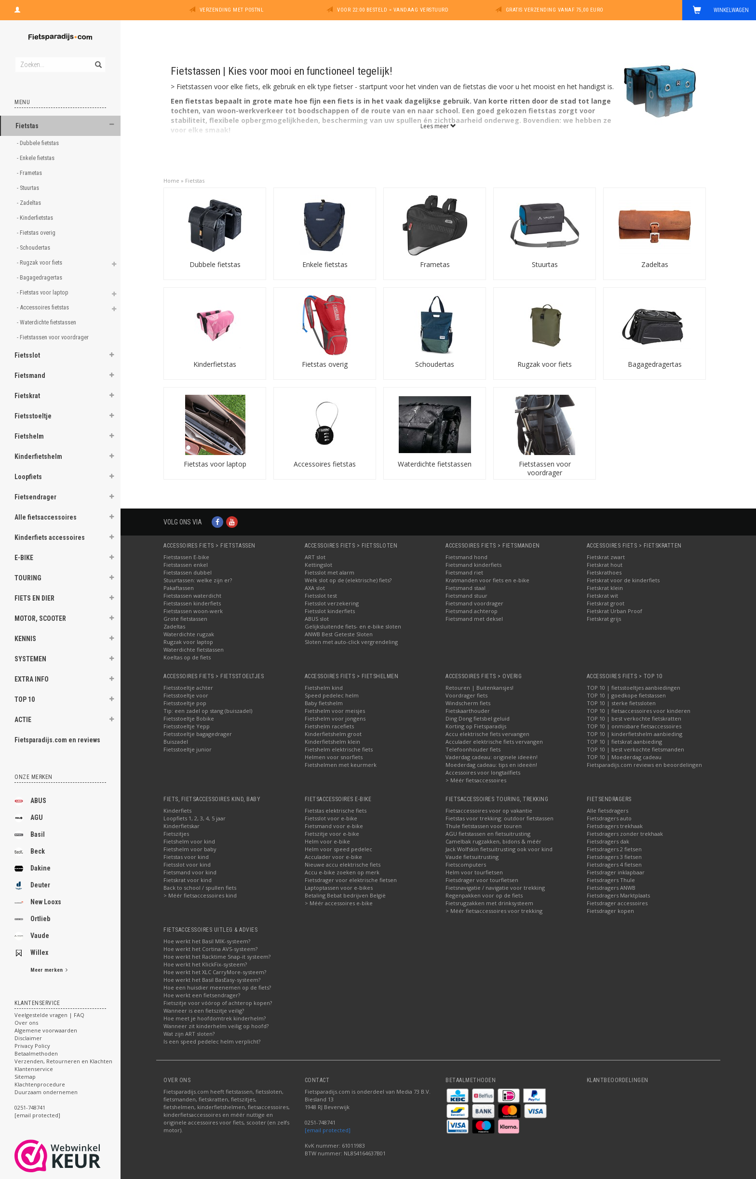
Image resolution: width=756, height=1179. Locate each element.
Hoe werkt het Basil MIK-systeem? (206, 941)
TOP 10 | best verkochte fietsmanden (635, 749)
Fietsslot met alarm (329, 572)
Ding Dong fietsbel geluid (478, 718)
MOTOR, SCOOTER (40, 618)
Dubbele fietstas (215, 264)
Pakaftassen (178, 587)
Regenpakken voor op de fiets (484, 895)
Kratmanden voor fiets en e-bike (487, 580)
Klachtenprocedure (39, 1084)
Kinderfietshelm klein (332, 741)
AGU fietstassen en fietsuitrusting (488, 833)
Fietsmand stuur (466, 595)
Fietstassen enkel (185, 564)
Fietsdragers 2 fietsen (614, 849)
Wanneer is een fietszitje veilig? (203, 1010)
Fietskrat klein (605, 587)
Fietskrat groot (605, 603)
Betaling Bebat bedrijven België (345, 895)
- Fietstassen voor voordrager (53, 337)
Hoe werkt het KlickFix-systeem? (205, 964)
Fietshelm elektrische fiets (339, 749)
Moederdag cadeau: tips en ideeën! (491, 764)
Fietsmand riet (464, 572)
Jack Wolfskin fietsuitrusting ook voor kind (499, 849)
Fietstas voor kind (186, 856)
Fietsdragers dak (608, 841)
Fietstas (27, 126)
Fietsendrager (35, 497)
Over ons (26, 1022)
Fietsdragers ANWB (611, 887)
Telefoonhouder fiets (473, 749)
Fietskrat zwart (606, 557)
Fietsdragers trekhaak (615, 826)
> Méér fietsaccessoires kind (200, 895)
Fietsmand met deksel (474, 618)
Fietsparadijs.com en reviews (57, 740)
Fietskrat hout (604, 564)
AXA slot (315, 587)
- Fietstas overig (37, 232)
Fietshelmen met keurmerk (341, 764)
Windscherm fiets (468, 703)
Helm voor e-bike (327, 841)
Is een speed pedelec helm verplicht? (211, 1041)
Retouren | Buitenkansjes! (479, 687)
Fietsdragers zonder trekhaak (625, 833)
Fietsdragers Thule (611, 880)
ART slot (315, 557)
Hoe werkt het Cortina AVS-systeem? (210, 948)
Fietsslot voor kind (187, 864)
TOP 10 (24, 699)
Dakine (32, 868)
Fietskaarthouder (468, 710)
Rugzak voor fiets (544, 364)
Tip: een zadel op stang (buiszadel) (207, 710)
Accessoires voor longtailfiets (483, 772)
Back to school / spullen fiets (199, 887)
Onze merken (33, 777)
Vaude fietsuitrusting (472, 856)
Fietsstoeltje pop (184, 703)
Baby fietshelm (324, 703)
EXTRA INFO (31, 679)
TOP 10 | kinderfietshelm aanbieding (634, 733)
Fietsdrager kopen (610, 910)
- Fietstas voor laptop (43, 292)
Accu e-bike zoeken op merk (342, 872)
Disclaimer (28, 1038)
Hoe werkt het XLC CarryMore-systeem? (214, 972)
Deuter (32, 885)
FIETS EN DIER (34, 598)
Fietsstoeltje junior (187, 749)
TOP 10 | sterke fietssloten (621, 703)
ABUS (30, 801)
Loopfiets (28, 477)
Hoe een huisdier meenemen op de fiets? (217, 987)
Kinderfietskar (181, 826)
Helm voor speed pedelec (338, 849)
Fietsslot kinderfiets (330, 611)
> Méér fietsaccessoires (476, 780)
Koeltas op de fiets (187, 657)
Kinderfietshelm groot (333, 733)
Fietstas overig (325, 364)
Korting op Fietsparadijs (476, 726)
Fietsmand (29, 375)
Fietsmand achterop (472, 611)
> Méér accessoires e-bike (339, 903)
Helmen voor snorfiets (334, 757)
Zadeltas (654, 264)
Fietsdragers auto (609, 818)
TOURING (27, 578)
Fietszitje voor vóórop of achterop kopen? (217, 1002)
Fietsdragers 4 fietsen (614, 864)
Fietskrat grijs (604, 618)
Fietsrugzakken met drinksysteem (489, 903)
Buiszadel (175, 741)
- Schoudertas (34, 247)
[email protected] (328, 1130)
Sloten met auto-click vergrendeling (351, 641)
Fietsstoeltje (33, 416)
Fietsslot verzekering (332, 603)
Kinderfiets (177, 810)
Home (171, 180)
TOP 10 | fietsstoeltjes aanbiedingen (633, 687)
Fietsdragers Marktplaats (618, 895)
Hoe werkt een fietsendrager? (201, 995)
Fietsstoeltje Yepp (186, 726)
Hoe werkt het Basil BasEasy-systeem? (211, 979)
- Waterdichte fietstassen (47, 322)
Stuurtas (545, 264)
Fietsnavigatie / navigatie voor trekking (495, 887)
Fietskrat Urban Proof (614, 611)
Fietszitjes (176, 833)
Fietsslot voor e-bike (331, 818)
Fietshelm (29, 436)
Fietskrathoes (604, 572)
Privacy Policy (32, 1045)
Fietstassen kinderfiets (192, 603)
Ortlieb (32, 919)
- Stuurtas (28, 187)
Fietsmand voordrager (474, 603)
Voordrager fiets (466, 695)
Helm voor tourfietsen (474, 872)
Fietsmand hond (466, 557)
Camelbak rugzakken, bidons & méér (493, 841)
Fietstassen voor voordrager (545, 468)
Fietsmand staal (466, 587)
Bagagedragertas (655, 364)
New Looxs (37, 902)
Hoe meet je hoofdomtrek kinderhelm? (214, 1018)
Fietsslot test (321, 595)
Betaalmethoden (36, 1053)
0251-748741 (29, 1107)
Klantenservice (33, 1068)
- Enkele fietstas (36, 157)
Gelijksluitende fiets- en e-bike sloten (353, 626)
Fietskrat (27, 396)
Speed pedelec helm (332, 695)
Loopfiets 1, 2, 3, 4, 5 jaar (194, 818)
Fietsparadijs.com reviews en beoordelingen (644, 764)
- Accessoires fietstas (43, 307)
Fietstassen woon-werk (193, 611)
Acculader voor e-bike (333, 856)
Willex (31, 953)
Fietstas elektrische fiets (335, 810)
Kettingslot (318, 564)
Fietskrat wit (602, 595)
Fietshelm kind (324, 687)
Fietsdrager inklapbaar (616, 872)
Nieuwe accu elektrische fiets (342, 864)
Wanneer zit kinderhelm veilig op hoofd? (216, 1026)
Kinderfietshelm (38, 456)
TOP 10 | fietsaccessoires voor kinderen (638, 710)
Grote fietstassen (185, 618)
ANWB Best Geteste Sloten (339, 634)
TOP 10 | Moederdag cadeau (624, 757)
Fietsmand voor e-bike (334, 826)
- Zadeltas (29, 202)
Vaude (31, 936)
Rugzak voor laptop (188, 641)
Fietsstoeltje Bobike (188, 718)
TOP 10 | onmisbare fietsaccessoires (634, 726)
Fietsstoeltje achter (188, 687)
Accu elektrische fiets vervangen (487, 733)
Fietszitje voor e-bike (332, 833)
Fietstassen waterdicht (192, 595)
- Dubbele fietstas (38, 143)
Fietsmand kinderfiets (473, 564)
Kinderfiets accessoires (49, 537)
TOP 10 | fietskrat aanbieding (624, 741)
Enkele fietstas (325, 264)
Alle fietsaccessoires (45, 517)
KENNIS (25, 639)
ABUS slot (317, 618)
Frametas (435, 264)
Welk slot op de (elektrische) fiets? (348, 580)
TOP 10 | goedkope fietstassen (626, 695)
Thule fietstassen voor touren (484, 826)
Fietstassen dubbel (187, 572)
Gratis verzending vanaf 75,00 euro (555, 10)
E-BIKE (23, 558)
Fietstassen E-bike (186, 557)
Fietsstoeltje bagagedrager (197, 733)
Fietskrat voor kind (187, 880)
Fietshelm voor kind (189, 841)
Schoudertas (434, 364)
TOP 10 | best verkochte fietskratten (634, 718)
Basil (29, 835)
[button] (111, 125)
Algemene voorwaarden (45, 1030)
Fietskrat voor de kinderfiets (623, 580)
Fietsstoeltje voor (185, 695)
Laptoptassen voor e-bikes (339, 887)
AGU (28, 818)
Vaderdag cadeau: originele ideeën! (492, 757)
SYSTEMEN (30, 659)
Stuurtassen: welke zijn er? (197, 580)
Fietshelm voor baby (189, 849)
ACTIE (22, 719)
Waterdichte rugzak (188, 634)
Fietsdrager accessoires (617, 903)
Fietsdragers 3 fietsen (614, 856)
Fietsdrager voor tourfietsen (482, 880)
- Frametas (30, 172)
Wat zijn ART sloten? (189, 1033)
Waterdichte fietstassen (435, 464)
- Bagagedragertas (40, 277)
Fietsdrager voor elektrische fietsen (351, 880)
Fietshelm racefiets (329, 726)
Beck (29, 851)
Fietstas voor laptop (215, 464)
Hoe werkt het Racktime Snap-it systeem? (216, 956)
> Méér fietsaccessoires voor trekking (494, 910)
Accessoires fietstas (325, 464)
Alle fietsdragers (607, 810)
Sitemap (25, 1076)
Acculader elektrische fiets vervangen (494, 741)
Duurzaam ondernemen (46, 1092)
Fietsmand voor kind (189, 872)
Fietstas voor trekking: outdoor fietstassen (500, 818)
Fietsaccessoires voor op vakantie (489, 810)
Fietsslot (27, 355)
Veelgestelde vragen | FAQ (49, 1014)
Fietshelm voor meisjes (335, 710)
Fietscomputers (466, 864)
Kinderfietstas (214, 364)
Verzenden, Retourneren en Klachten (63, 1061)
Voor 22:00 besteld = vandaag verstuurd (392, 10)
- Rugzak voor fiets (40, 262)
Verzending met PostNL (232, 10)
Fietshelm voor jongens (335, 718)
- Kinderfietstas (35, 217)
